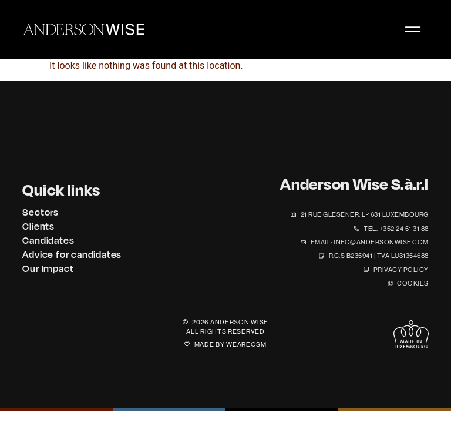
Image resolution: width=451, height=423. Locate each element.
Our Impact (47, 268)
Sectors (40, 212)
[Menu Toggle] (413, 29)
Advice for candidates (72, 254)
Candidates (48, 240)
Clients (38, 226)
